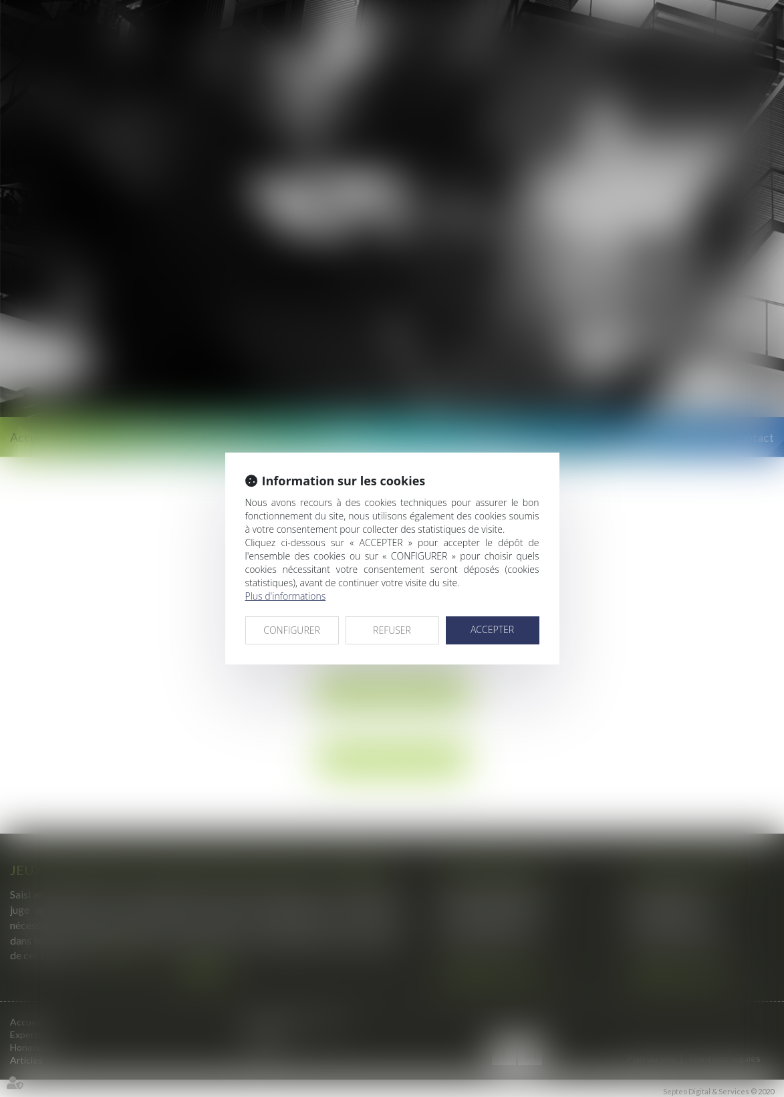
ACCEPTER (492, 629)
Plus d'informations (285, 596)
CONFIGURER (291, 630)
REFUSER (392, 630)
